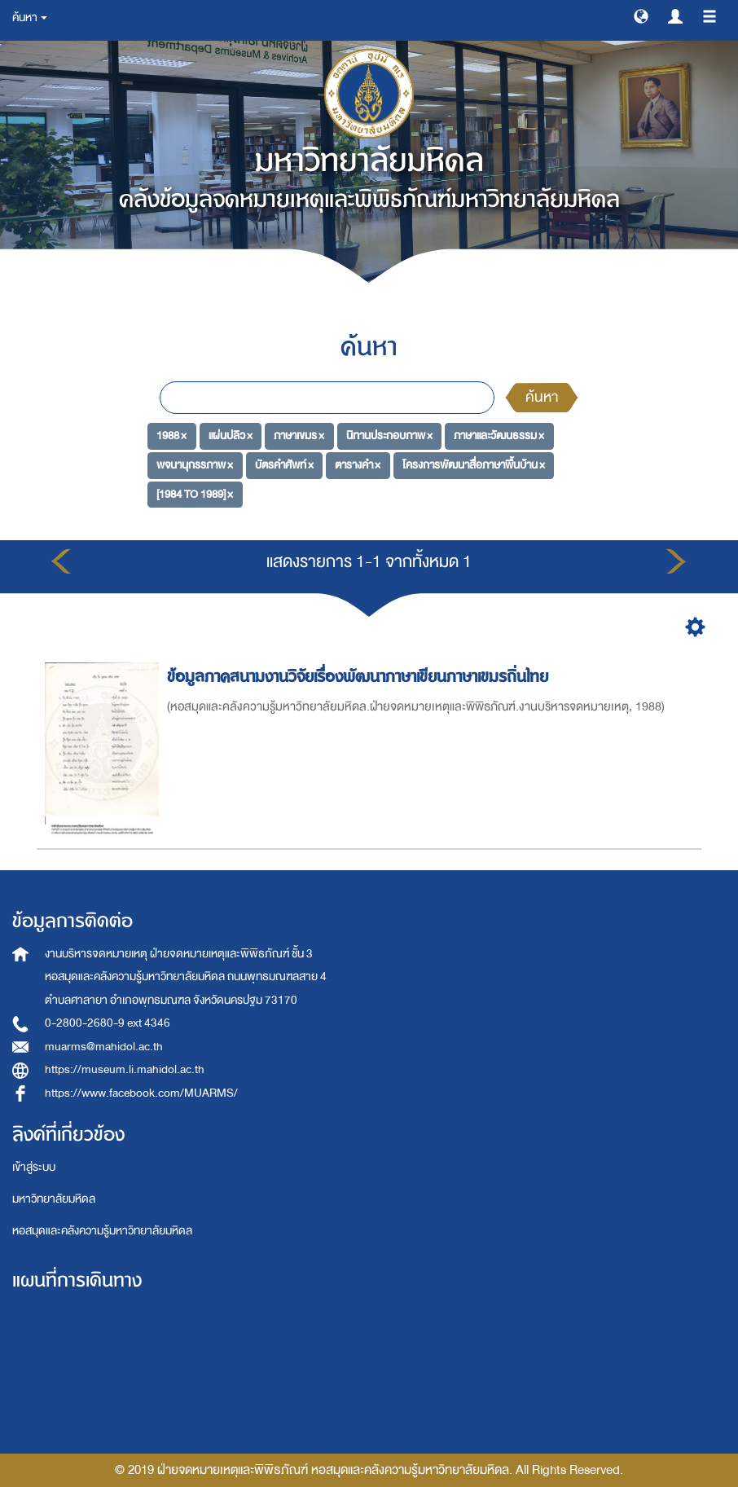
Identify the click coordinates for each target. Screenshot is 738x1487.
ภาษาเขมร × (299, 435)
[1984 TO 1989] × (194, 494)
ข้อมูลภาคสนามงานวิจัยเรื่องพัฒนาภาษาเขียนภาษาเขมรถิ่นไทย (360, 676)
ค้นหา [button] (29, 17)
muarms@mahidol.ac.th (104, 1046)
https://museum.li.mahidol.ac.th (124, 1069)
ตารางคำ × (357, 464)
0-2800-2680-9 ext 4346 (107, 1023)
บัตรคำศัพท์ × (284, 464)
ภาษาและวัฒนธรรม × (499, 435)
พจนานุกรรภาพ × (194, 464)
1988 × (171, 435)
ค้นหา (541, 397)
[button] (641, 15)
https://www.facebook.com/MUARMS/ (141, 1093)
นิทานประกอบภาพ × (389, 435)
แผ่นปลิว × (231, 435)
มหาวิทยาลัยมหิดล (53, 1199)
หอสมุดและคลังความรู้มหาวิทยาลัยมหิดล (102, 1231)
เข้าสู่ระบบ (33, 1167)
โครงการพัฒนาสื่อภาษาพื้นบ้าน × (473, 464)
